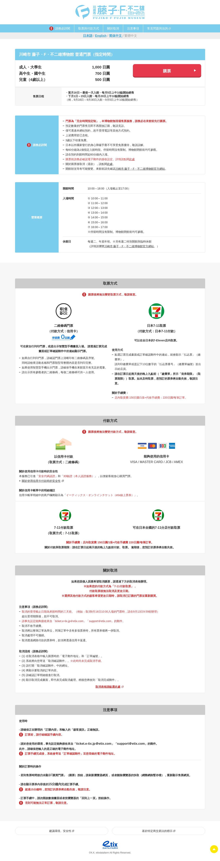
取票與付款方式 (88, 28)
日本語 (87, 35)
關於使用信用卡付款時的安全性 (41, 480)
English (101, 35)
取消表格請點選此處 (107, 687)
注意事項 (133, 28)
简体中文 (116, 35)
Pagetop (214, 849)
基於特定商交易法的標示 (157, 831)
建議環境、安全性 (60, 831)
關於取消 (113, 28)
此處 (132, 159)
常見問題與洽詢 (157, 28)
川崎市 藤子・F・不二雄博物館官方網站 (140, 168)
